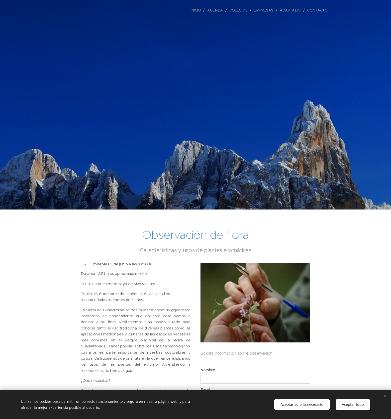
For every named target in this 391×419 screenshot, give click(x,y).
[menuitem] (198, 10)
